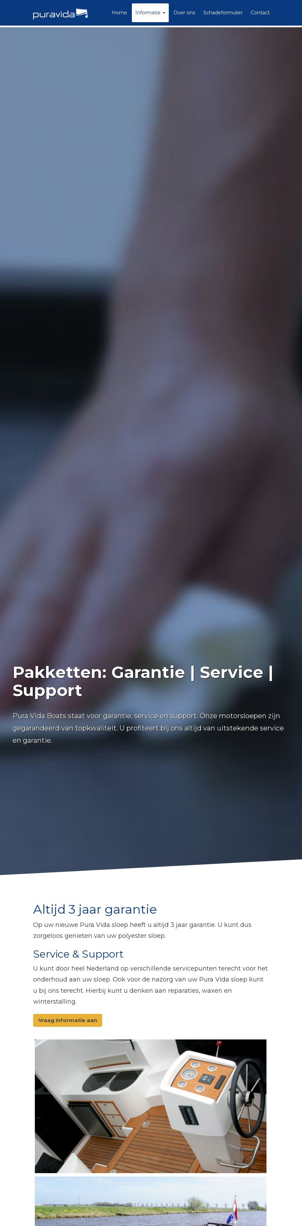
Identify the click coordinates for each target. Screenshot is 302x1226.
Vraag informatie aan (67, 1020)
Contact (260, 13)
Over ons (184, 13)
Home (119, 13)
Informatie (150, 13)
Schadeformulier (223, 13)
